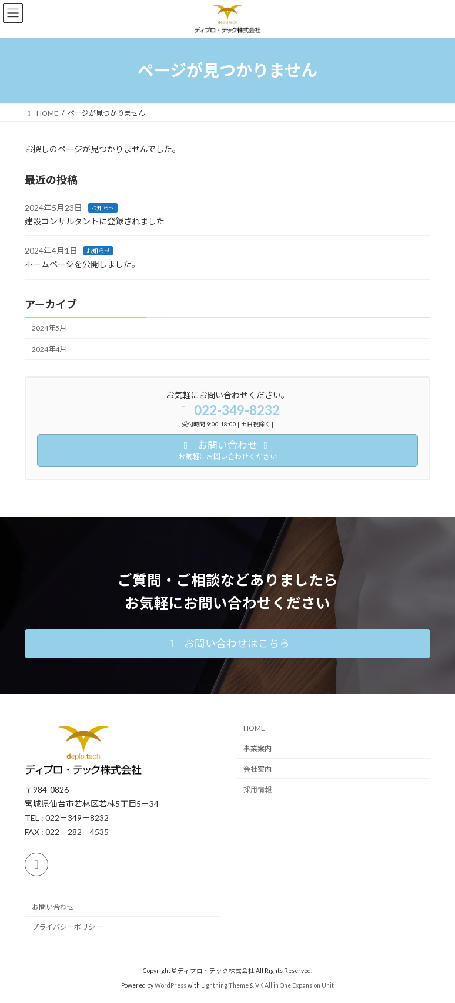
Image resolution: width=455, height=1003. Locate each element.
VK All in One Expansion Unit (294, 984)
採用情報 (257, 789)
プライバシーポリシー (67, 927)
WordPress (170, 984)
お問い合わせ (53, 906)
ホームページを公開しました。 (82, 264)
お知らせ (103, 207)
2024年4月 (49, 349)
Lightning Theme (225, 984)
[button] (227, 643)
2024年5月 (49, 328)
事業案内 (257, 748)
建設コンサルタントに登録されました (95, 221)
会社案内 (257, 769)
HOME (254, 727)
